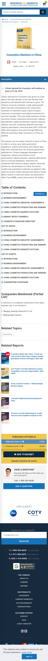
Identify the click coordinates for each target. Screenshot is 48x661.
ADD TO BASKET (24, 454)
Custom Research (24, 603)
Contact (24, 616)
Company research (24, 599)
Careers (24, 582)
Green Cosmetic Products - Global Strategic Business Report (27, 385)
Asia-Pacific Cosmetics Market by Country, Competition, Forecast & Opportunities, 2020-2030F (27, 371)
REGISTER (24, 541)
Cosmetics (7, 334)
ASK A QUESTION (23, 486)
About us (24, 578)
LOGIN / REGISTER (24, 624)
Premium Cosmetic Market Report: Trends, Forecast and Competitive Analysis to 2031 (26, 414)
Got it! (29, 657)
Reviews (24, 586)
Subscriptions (24, 607)
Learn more (27, 652)
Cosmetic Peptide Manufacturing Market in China (26, 399)
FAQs (24, 620)
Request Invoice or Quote (24, 461)
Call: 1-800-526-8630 (24, 480)
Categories (24, 595)
